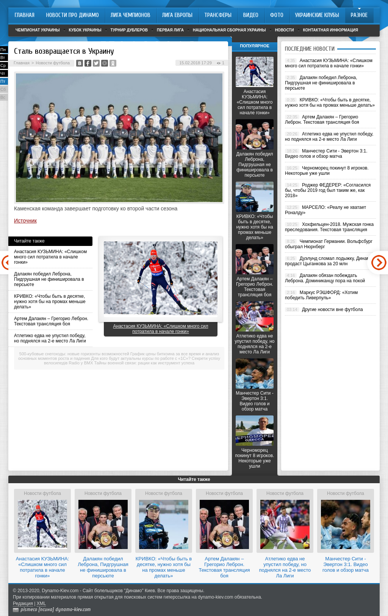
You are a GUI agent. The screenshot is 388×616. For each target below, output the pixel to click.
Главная (22, 63)
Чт (2, 73)
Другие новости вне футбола (332, 309)
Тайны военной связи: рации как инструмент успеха (144, 363)
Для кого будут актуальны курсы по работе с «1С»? (140, 358)
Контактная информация (330, 30)
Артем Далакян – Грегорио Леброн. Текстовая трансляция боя (51, 321)
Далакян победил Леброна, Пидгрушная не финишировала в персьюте (49, 279)
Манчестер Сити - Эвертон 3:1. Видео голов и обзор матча (254, 401)
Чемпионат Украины (38, 30)
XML (41, 603)
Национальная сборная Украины (229, 30)
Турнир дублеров (129, 30)
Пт (2, 81)
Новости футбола (53, 63)
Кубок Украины (85, 30)
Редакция (23, 603)
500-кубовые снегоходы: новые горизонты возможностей (74, 354)
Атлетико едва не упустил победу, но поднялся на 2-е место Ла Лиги (50, 338)
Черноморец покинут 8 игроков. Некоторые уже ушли (254, 458)
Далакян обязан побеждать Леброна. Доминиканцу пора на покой (325, 278)
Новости (284, 30)
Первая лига (170, 30)
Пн (3, 49)
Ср (3, 65)
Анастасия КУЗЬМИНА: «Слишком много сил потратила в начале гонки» (50, 257)
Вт (2, 57)
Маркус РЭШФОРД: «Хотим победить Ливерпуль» (321, 295)
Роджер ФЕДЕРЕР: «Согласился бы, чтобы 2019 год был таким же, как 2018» (328, 190)
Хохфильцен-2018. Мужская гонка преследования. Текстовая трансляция (329, 227)
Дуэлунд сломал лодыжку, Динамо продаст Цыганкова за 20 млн (328, 261)
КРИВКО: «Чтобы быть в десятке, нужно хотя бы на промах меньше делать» (50, 302)
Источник (25, 221)
